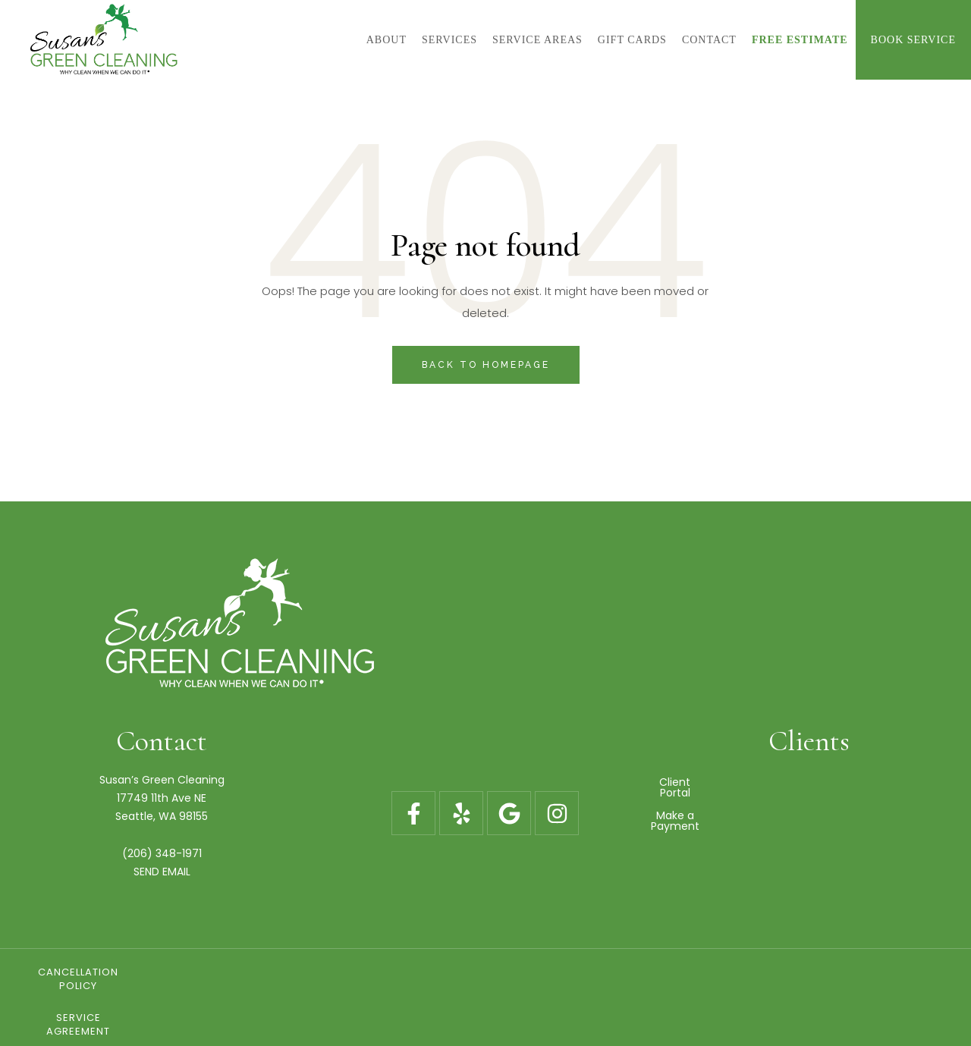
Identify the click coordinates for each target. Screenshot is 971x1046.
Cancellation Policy (293, 972)
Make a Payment (809, 804)
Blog (724, 972)
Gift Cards (617, 972)
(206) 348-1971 (162, 853)
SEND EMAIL (162, 871)
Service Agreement (470, 972)
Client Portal (809, 782)
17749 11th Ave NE (161, 798)
